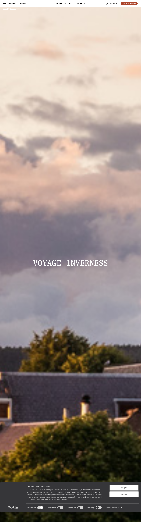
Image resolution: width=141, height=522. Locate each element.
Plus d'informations (59, 510)
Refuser (124, 505)
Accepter (124, 498)
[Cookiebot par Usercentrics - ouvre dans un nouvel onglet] (13, 518)
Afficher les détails (112, 518)
